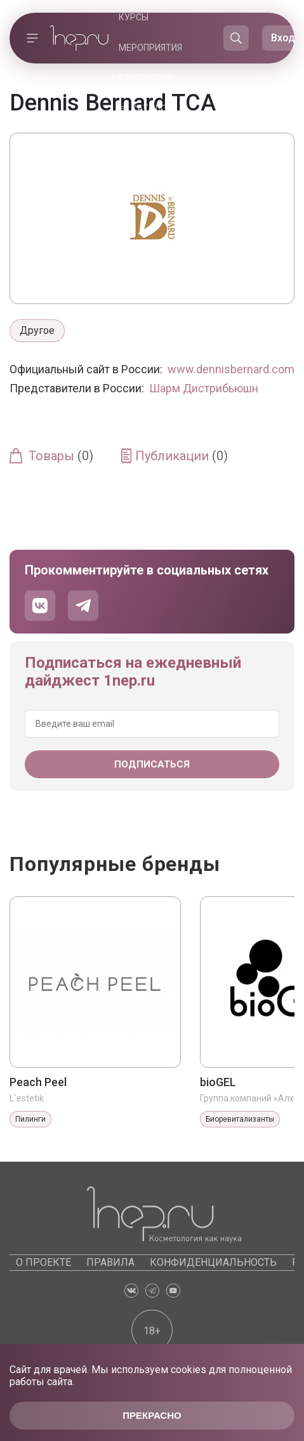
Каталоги (154, 108)
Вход (283, 38)
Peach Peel (38, 1082)
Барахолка (146, 78)
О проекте (43, 1262)
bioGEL (218, 1082)
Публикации (181, 455)
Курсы (134, 17)
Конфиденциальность (213, 1262)
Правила (110, 1262)
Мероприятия (150, 48)
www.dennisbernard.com (231, 369)
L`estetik (27, 1098)
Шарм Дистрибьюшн (203, 388)
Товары (61, 455)
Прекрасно (151, 1415)
